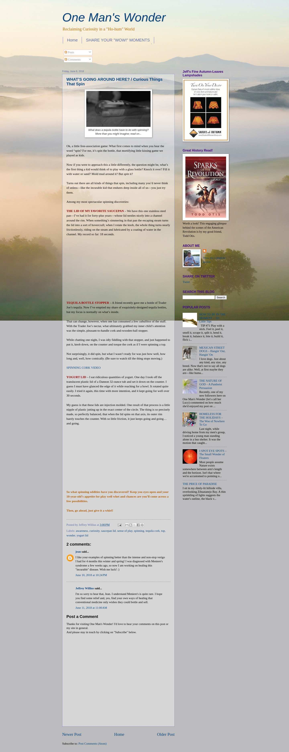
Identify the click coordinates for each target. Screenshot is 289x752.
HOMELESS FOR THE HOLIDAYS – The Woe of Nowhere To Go (212, 419)
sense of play (124, 530)
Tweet (186, 282)
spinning (139, 530)
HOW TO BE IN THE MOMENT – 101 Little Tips (212, 318)
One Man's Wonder (114, 17)
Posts (69, 52)
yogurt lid (82, 535)
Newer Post (71, 734)
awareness (82, 530)
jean (78, 551)
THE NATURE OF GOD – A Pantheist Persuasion (210, 384)
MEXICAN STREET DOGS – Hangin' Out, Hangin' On (212, 351)
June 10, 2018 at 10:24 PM (91, 575)
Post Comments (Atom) (92, 743)
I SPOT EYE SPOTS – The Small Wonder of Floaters (213, 454)
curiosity (95, 530)
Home (72, 40)
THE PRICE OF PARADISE (200, 484)
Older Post (166, 734)
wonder (70, 535)
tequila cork (153, 530)
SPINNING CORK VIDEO (83, 367)
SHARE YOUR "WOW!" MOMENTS (118, 40)
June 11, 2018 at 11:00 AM (91, 607)
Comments (72, 59)
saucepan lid (108, 530)
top (163, 530)
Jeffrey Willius (84, 588)
